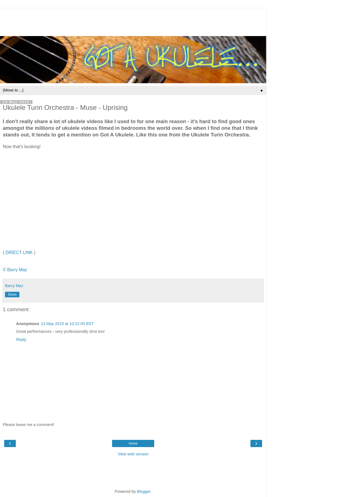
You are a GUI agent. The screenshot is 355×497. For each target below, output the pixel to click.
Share (12, 294)
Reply (21, 339)
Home (133, 443)
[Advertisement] (133, 20)
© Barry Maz (15, 269)
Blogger (144, 491)
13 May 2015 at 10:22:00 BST (67, 323)
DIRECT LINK (19, 252)
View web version (133, 454)
